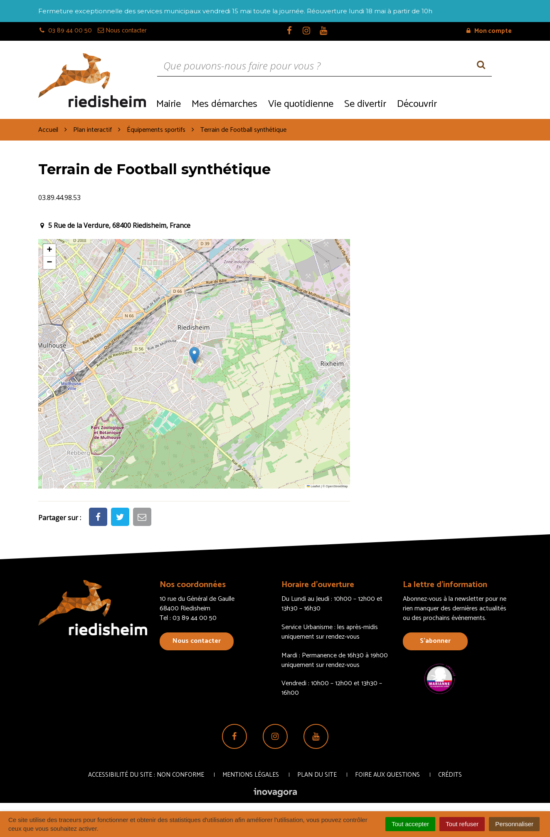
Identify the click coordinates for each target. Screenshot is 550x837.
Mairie (168, 104)
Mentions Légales (250, 775)
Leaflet (313, 486)
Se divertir (365, 104)
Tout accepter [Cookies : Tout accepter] (410, 823)
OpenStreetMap (337, 486)
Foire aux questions (387, 775)
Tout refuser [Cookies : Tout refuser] (462, 823)
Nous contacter (197, 641)
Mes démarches (224, 104)
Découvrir (417, 104)
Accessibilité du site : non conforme (146, 775)
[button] (194, 355)
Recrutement (477, 103)
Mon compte (489, 31)
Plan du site (317, 775)
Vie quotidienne (300, 104)
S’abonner (435, 641)
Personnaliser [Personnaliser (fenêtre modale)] (514, 823)
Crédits (450, 775)
